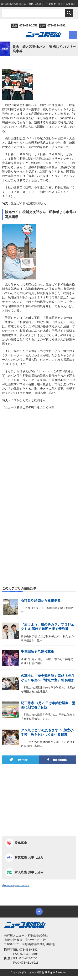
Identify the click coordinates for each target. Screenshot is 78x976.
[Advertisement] (39, 459)
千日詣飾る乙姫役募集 (37, 652)
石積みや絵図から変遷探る (41, 600)
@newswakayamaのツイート (15, 885)
